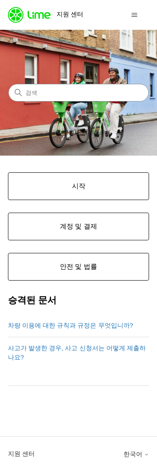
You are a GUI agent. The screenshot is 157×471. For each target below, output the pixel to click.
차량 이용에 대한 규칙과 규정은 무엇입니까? (70, 325)
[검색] (78, 92)
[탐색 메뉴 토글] (134, 15)
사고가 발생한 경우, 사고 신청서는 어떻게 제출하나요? (77, 352)
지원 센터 (21, 453)
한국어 (136, 454)
